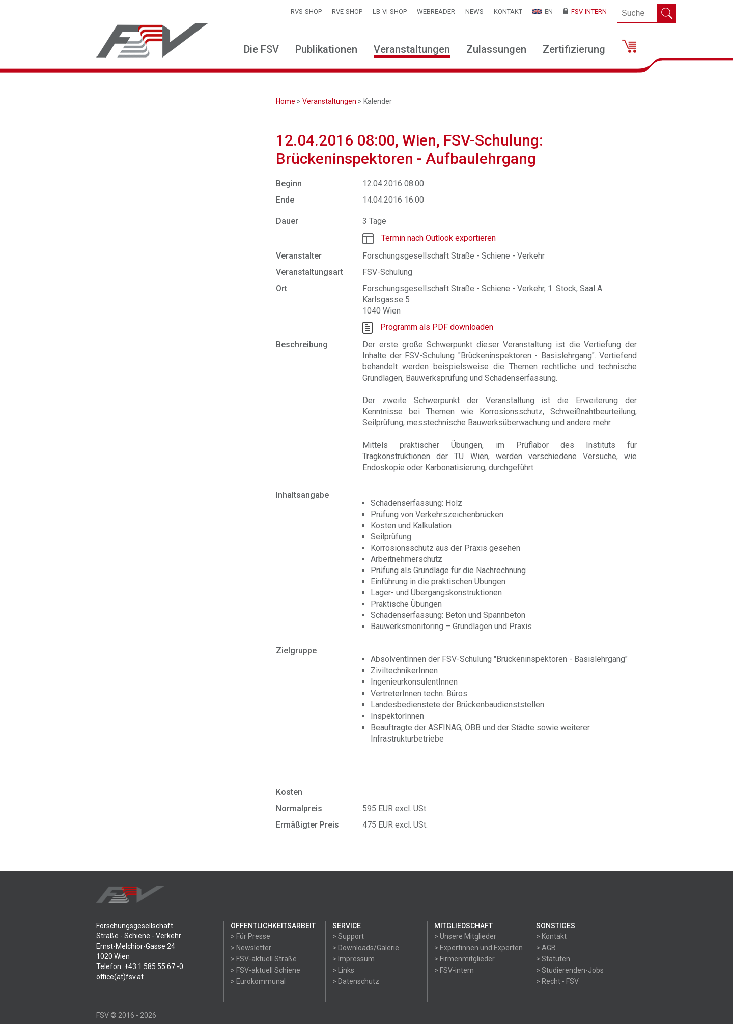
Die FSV (261, 49)
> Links (343, 970)
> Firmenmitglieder (464, 959)
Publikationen (326, 49)
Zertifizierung (574, 49)
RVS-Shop (306, 11)
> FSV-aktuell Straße (264, 959)
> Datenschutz (355, 981)
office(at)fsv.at (120, 977)
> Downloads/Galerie (365, 948)
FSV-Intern (585, 11)
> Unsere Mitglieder (465, 936)
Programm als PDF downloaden (436, 327)
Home (285, 101)
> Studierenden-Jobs (570, 970)
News (474, 11)
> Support (348, 936)
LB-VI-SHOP (390, 11)
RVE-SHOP (347, 11)
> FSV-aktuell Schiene (265, 970)
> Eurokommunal (258, 981)
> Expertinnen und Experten (478, 948)
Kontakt (508, 11)
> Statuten (553, 959)
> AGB (546, 948)
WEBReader (436, 11)
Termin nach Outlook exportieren (438, 238)
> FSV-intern (454, 970)
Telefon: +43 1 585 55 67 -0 (139, 966)
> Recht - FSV (557, 981)
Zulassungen (496, 49)
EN (542, 11)
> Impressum (353, 959)
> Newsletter (251, 948)
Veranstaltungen (412, 49)
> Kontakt (551, 936)
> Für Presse (250, 936)
